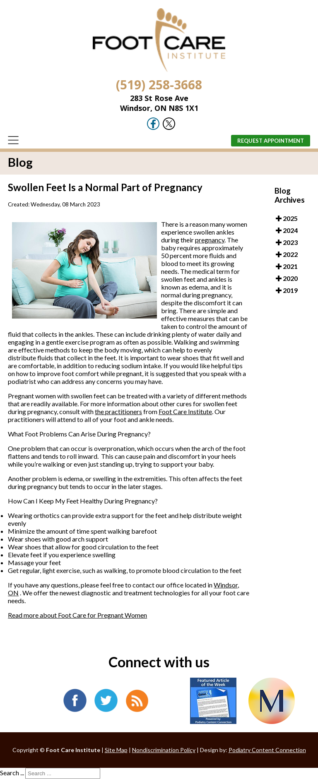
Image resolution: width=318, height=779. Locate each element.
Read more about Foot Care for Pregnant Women (77, 615)
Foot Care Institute (185, 411)
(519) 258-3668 (159, 84)
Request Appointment (270, 140)
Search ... (12, 773)
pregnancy (209, 240)
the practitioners (118, 411)
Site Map (116, 749)
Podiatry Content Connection (267, 749)
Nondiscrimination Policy (163, 749)
